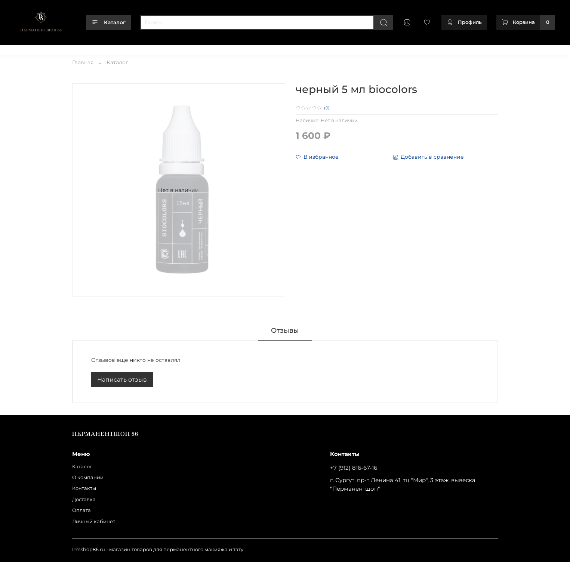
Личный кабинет (187, 48)
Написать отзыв (122, 379)
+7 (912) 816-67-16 (353, 467)
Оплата (150, 48)
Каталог (109, 22)
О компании (57, 48)
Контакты (92, 48)
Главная (82, 62)
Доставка (122, 48)
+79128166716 (539, 48)
